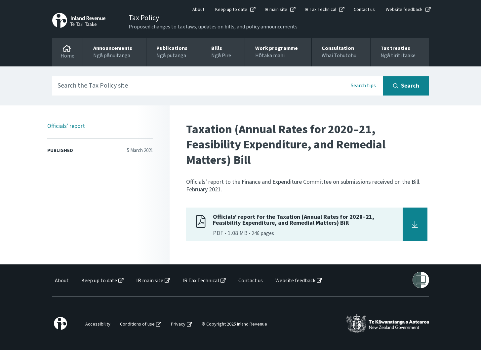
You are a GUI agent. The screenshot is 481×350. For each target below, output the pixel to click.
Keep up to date (231, 9)
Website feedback (404, 9)
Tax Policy (144, 18)
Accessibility (97, 324)
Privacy (178, 324)
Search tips (363, 85)
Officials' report (66, 126)
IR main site (276, 9)
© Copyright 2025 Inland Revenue (234, 324)
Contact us (364, 9)
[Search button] (406, 86)
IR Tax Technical (320, 9)
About (198, 9)
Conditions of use (137, 324)
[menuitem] (61, 281)
